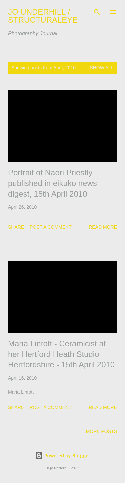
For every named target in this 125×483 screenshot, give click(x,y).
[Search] (97, 12)
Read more (103, 227)
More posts (101, 431)
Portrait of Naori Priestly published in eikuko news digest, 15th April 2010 (52, 183)
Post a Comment (51, 227)
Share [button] (16, 227)
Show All (102, 67)
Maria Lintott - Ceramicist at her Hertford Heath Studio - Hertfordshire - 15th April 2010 (61, 354)
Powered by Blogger (62, 455)
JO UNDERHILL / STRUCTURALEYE (43, 15)
